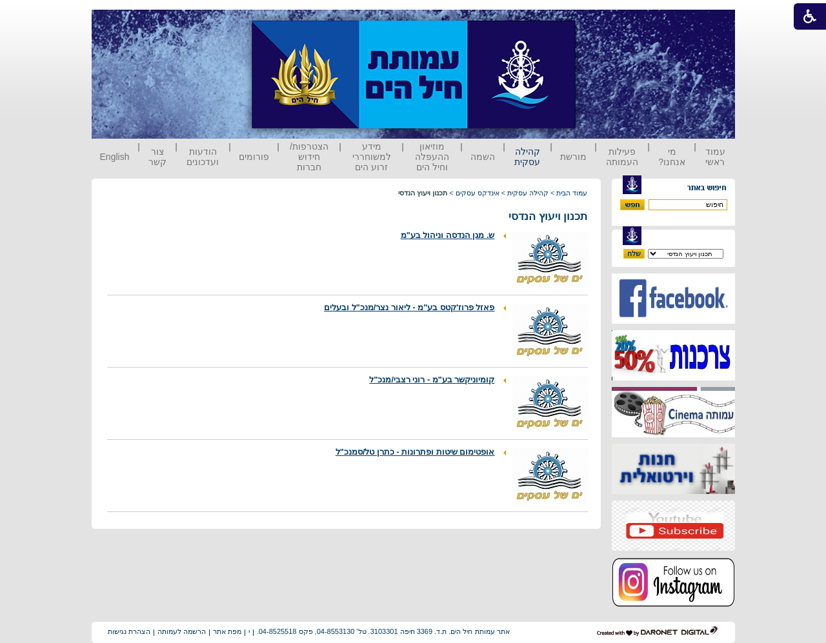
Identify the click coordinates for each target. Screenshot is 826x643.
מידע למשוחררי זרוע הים (371, 156)
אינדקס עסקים (477, 193)
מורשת (573, 157)
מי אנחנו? (671, 156)
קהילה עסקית (527, 156)
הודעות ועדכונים (202, 156)
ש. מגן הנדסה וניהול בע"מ (448, 235)
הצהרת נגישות (129, 631)
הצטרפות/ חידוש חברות (309, 156)
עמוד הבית (571, 193)
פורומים (254, 157)
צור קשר (157, 156)
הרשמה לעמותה (181, 631)
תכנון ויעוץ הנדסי (548, 216)
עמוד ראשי (715, 156)
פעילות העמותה (622, 156)
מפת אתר (227, 631)
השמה (482, 157)
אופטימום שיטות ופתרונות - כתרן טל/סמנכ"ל (415, 452)
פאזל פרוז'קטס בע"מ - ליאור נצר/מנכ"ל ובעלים (409, 307)
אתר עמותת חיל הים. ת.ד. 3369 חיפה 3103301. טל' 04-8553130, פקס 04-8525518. (383, 631)
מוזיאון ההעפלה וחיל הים (432, 156)
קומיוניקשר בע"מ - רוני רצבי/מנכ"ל (431, 379)
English (115, 157)
